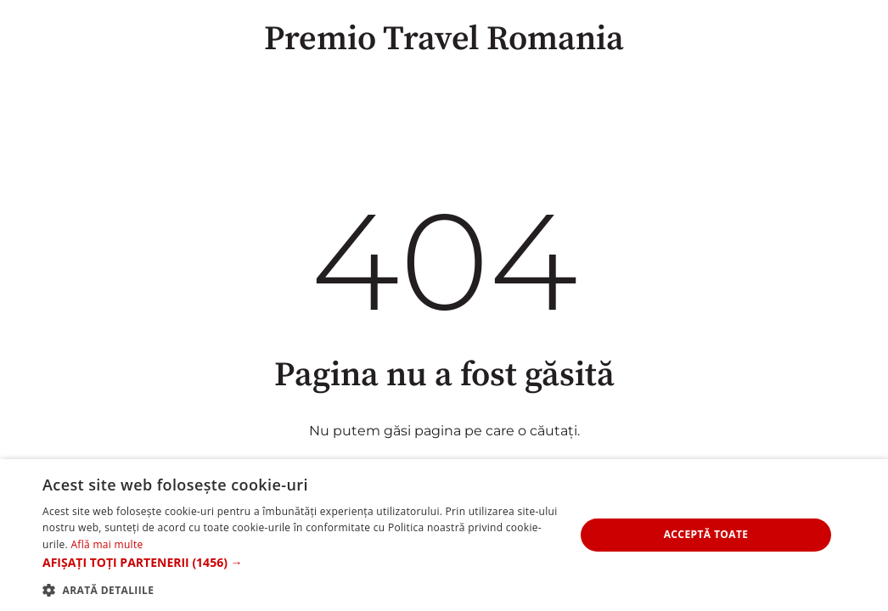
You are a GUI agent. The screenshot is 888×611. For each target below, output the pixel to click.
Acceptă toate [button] (706, 534)
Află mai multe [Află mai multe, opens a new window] (106, 544)
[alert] (444, 535)
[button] (300, 562)
